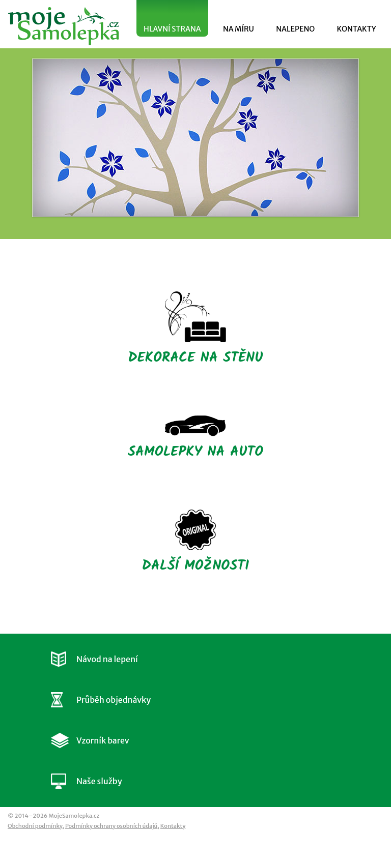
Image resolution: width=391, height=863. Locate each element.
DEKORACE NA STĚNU (195, 329)
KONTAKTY (356, 29)
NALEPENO (295, 29)
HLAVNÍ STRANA (172, 29)
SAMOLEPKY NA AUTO (195, 438)
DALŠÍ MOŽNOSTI (195, 543)
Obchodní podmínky (35, 825)
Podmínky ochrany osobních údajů (111, 825)
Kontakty (172, 825)
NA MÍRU (238, 29)
